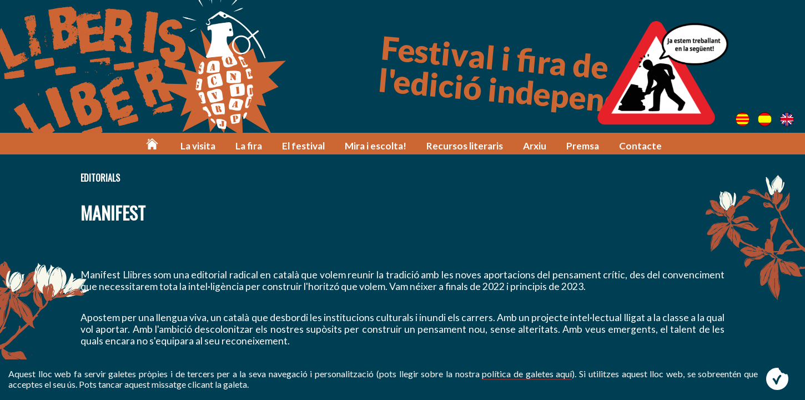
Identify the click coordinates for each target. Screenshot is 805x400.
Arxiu (534, 146)
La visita (197, 146)
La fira (248, 146)
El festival (303, 146)
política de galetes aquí (527, 373)
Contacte (640, 146)
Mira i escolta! (375, 146)
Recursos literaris (464, 146)
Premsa (582, 146)
